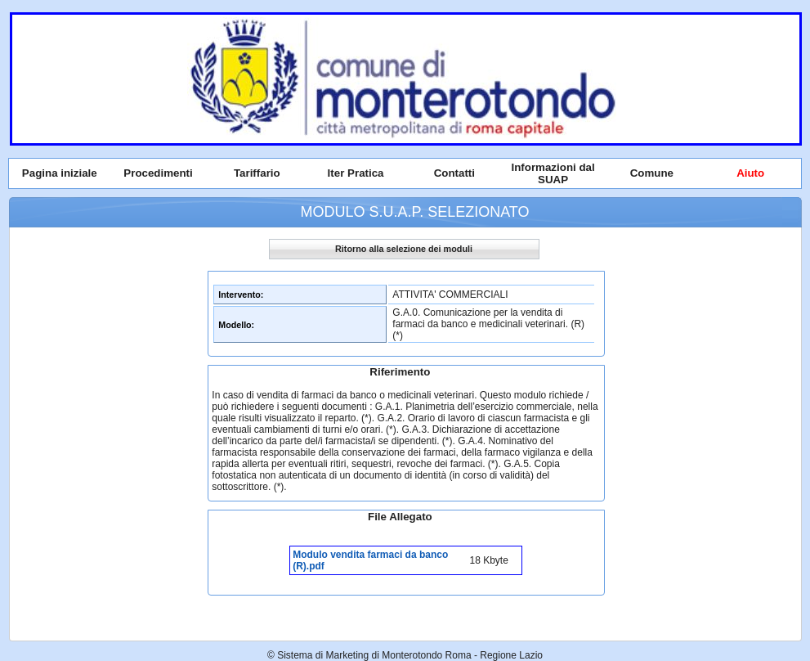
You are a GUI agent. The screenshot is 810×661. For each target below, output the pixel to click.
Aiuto (750, 173)
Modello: (236, 325)
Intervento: (240, 294)
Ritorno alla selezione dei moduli (403, 249)
